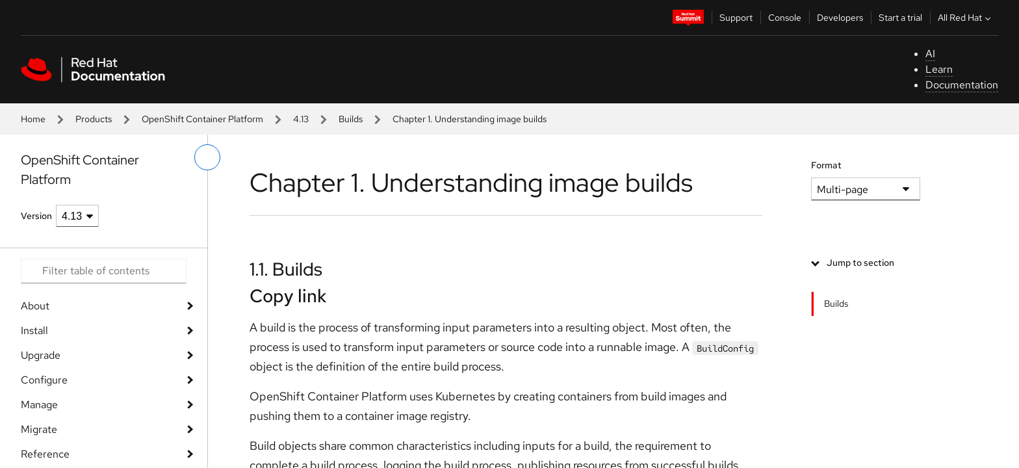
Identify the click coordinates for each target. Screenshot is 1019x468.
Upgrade (40, 355)
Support (736, 17)
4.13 (301, 119)
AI (930, 53)
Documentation (961, 85)
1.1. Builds (286, 269)
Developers (840, 17)
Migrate (39, 429)
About (35, 306)
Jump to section (860, 262)
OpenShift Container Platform (202, 119)
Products (93, 119)
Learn (939, 69)
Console (784, 17)
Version (36, 216)
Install (34, 330)
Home (33, 119)
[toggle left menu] (207, 157)
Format (826, 165)
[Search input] (104, 271)
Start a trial (900, 17)
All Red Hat (966, 17)
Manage (39, 404)
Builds (351, 119)
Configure (44, 380)
